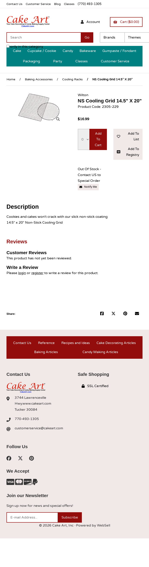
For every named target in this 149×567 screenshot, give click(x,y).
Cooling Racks (72, 79)
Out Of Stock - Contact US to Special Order (89, 176)
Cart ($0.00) (126, 22)
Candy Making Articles (100, 354)
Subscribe (70, 521)
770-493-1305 (27, 422)
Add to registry (128, 153)
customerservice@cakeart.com (39, 431)
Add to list (128, 137)
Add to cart (98, 140)
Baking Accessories (39, 79)
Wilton (83, 95)
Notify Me (88, 188)
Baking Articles (45, 354)
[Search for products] (43, 37)
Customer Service (39, 4)
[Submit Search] (87, 37)
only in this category (24, 47)
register (38, 274)
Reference (45, 344)
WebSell (103, 529)
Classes (71, 4)
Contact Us (14, 4)
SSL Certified (95, 389)
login (22, 274)
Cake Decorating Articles (116, 344)
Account (88, 22)
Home (10, 79)
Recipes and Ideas (75, 344)
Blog (59, 4)
